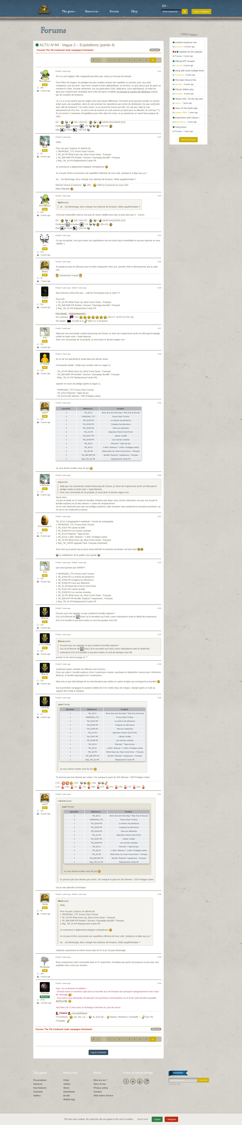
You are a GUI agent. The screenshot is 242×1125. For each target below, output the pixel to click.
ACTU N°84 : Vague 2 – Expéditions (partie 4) (75, 45)
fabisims (45, 708)
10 (140, 60)
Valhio (45, 298)
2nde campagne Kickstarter (79, 50)
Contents (38, 1091)
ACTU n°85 (61, 1001)
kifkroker (44, 364)
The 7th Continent (55, 50)
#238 (159, 894)
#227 (159, 328)
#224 (159, 235)
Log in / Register (201, 11)
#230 (159, 475)
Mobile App (69, 1099)
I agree (157, 1119)
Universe (37, 1084)
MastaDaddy (44, 81)
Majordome (45, 967)
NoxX (44, 147)
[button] (165, 6)
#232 (159, 562)
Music (66, 1088)
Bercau (44, 618)
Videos (67, 1084)
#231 (159, 516)
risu (45, 338)
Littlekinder (45, 644)
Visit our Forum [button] (188, 139)
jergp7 (45, 413)
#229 (159, 403)
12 (153, 60)
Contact (98, 1091)
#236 (159, 698)
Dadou (45, 272)
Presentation (39, 1080)
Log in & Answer (98, 1052)
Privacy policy (101, 1088)
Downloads (69, 1091)
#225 (159, 262)
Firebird (45, 993)
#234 (159, 634)
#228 (159, 354)
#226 (159, 288)
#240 (159, 983)
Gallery (37, 1095)
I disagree (171, 1119)
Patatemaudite (45, 526)
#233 (159, 608)
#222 (159, 137)
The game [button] (69, 11)
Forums (114, 11)
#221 (159, 71)
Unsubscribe (175, 1084)
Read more (143, 1119)
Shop (134, 11)
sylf (45, 245)
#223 (159, 196)
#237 (159, 794)
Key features (39, 1088)
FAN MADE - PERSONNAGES (71, 314)
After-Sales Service (103, 1095)
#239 (159, 957)
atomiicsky (45, 485)
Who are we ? (100, 1080)
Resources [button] (92, 11)
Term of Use (100, 1084)
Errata (66, 1095)
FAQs (66, 1080)
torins (45, 904)
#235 (159, 664)
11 (146, 60)
